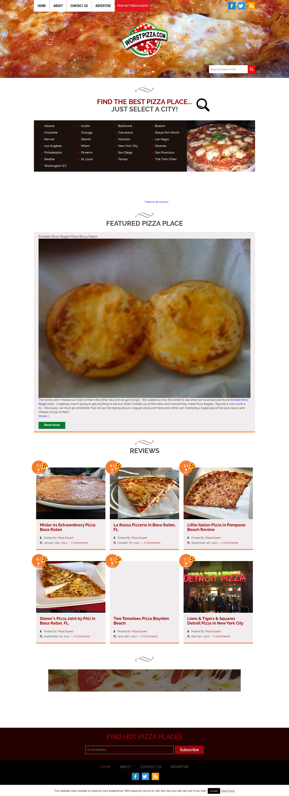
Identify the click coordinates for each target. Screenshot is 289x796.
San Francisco (165, 152)
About (58, 6)
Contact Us (79, 6)
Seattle (49, 159)
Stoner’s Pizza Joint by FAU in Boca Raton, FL (67, 620)
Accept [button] (214, 791)
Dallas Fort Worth (167, 132)
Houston (124, 139)
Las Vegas (162, 139)
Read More (228, 790)
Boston (160, 126)
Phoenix (87, 152)
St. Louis (87, 159)
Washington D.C (55, 166)
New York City (128, 146)
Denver (49, 139)
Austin (85, 126)
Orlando (160, 146)
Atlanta (49, 126)
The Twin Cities (166, 159)
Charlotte (51, 132)
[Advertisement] (144, 189)
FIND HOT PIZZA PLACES (132, 5)
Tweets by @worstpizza (156, 202)
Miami (85, 146)
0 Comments (79, 542)
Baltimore (125, 126)
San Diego (125, 152)
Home (42, 6)
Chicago (87, 132)
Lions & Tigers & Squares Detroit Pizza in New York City (215, 620)
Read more (52, 425)
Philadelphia (53, 152)
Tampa (123, 159)
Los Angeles (53, 146)
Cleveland (125, 132)
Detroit (86, 139)
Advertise (103, 6)
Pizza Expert (65, 537)
